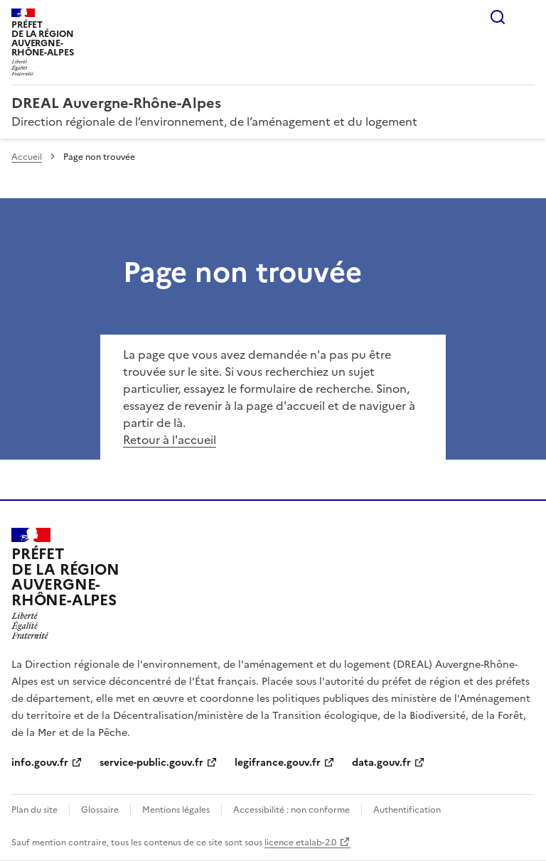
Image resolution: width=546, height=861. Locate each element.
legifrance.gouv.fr (278, 762)
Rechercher (497, 17)
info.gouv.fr (39, 762)
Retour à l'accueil (169, 439)
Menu (526, 17)
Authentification (407, 809)
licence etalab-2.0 (300, 842)
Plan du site (34, 809)
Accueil (26, 157)
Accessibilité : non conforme (291, 809)
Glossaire (100, 809)
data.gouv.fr (381, 762)
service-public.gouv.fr (151, 762)
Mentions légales (176, 809)
